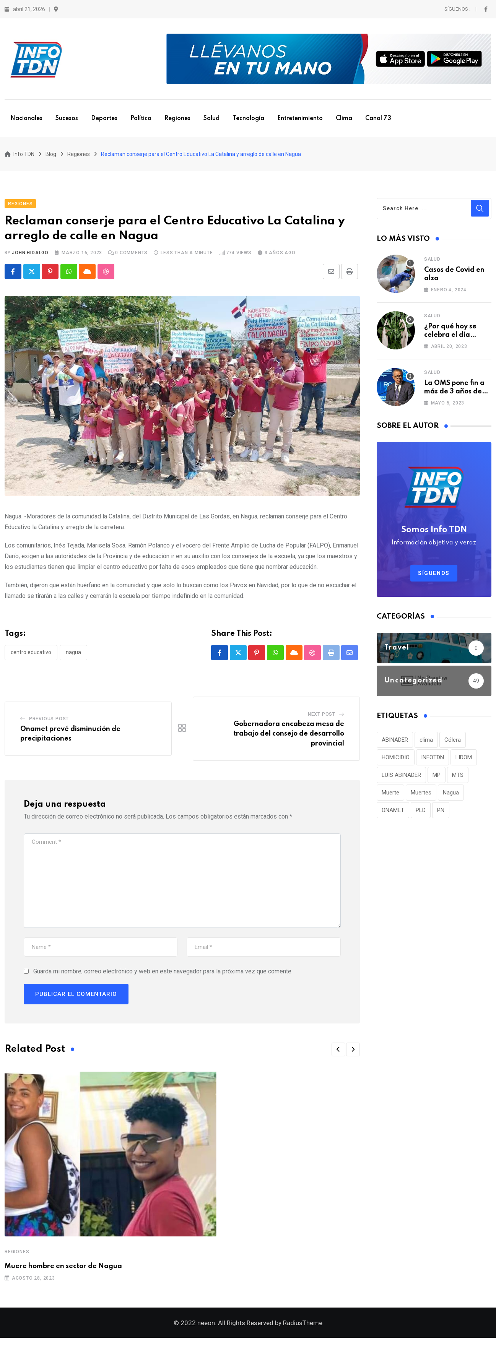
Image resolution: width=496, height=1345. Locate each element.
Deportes (104, 118)
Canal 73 (378, 118)
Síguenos (434, 576)
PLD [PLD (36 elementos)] (421, 813)
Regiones (177, 118)
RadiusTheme (302, 1330)
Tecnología (248, 118)
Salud (211, 118)
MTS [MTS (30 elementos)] (457, 778)
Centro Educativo (31, 656)
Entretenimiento (300, 118)
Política (140, 118)
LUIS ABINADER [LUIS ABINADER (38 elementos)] (401, 778)
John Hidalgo (30, 256)
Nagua (73, 656)
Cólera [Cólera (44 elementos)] (452, 743)
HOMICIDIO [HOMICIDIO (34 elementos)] (396, 760)
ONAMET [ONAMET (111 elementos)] (393, 813)
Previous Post (49, 722)
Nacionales (26, 118)
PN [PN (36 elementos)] (440, 813)
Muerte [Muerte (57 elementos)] (390, 796)
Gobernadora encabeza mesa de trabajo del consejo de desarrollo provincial (288, 737)
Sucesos (66, 118)
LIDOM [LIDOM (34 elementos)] (463, 760)
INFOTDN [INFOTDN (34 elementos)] (432, 760)
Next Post (321, 718)
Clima (344, 118)
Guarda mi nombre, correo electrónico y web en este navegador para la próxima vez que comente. (163, 975)
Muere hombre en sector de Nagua (63, 1270)
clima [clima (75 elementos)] (426, 743)
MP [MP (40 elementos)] (437, 778)
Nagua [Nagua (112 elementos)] (451, 796)
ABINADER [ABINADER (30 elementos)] (395, 743)
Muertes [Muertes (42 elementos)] (421, 796)
